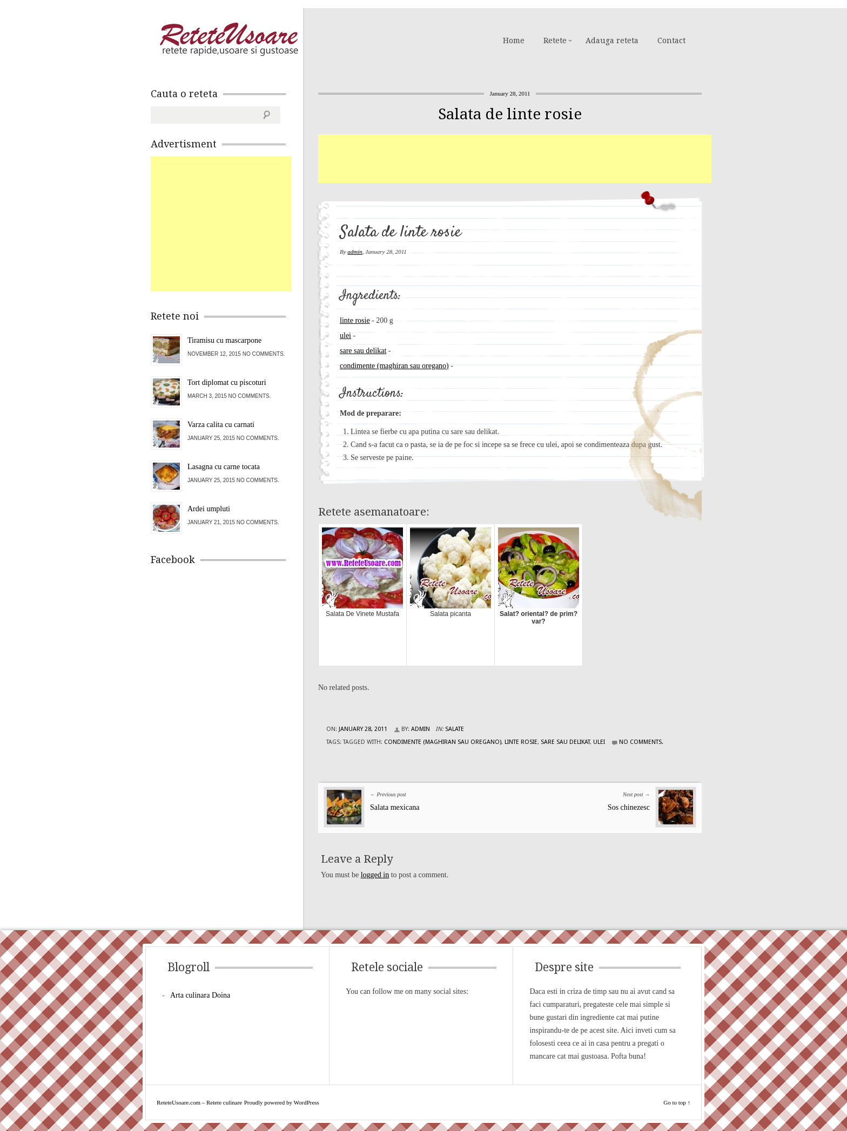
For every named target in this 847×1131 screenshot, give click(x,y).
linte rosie (355, 320)
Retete (555, 40)
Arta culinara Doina (200, 995)
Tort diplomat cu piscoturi (226, 382)
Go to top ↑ (676, 1102)
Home (514, 40)
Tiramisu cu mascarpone (224, 340)
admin (354, 251)
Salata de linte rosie (510, 114)
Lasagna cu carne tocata (223, 467)
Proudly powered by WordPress (281, 1102)
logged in (375, 875)
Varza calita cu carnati (220, 425)
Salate (454, 729)
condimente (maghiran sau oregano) (394, 366)
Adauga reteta (612, 40)
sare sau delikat (363, 351)
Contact (671, 40)
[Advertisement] (514, 158)
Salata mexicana (394, 807)
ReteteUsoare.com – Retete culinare (228, 39)
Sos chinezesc (629, 807)
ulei (345, 335)
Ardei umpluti (208, 509)
